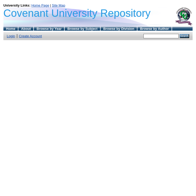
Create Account (30, 36)
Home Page (40, 5)
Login (11, 36)
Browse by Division (118, 29)
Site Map (58, 5)
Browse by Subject (82, 29)
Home (11, 29)
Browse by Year (49, 29)
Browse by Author (154, 29)
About (26, 29)
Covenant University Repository (77, 13)
